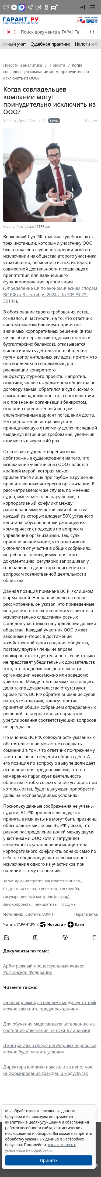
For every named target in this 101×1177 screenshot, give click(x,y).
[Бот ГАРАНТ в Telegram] (38, 7)
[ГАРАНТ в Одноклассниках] (46, 7)
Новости (51, 924)
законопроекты (17, 904)
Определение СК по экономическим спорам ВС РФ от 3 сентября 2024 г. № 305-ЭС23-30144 (50, 294)
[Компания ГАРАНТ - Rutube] (54, 7)
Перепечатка (86, 914)
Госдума (68, 904)
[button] (82, 7)
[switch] (11, 32)
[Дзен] (14, 7)
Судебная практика (50, 44)
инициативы (45, 904)
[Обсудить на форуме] (65, 937)
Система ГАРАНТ (40, 914)
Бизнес (91, 120)
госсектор (48, 888)
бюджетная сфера (19, 888)
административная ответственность (48, 880)
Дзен (76, 924)
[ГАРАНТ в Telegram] (30, 7)
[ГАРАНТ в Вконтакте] (6, 7)
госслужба (69, 888)
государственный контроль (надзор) (36, 896)
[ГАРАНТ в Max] (21, 7)
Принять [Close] (49, 1160)
